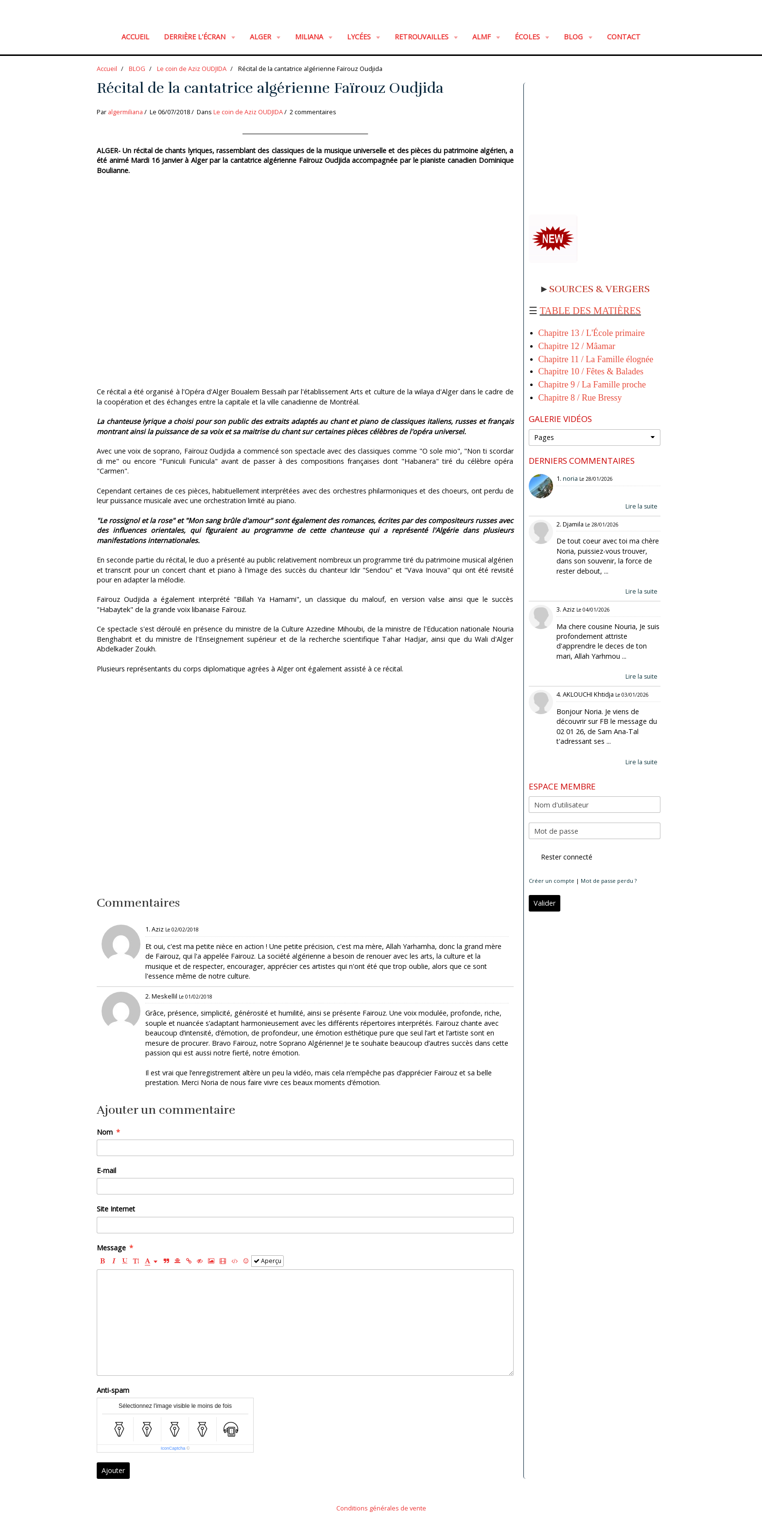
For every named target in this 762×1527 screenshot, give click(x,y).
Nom (105, 1132)
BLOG (574, 36)
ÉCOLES (528, 36)
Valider (544, 903)
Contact (624, 36)
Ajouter (113, 1470)
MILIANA (310, 36)
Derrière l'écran (195, 36)
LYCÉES (360, 36)
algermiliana (125, 111)
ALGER (261, 36)
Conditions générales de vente (381, 1508)
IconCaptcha (173, 1448)
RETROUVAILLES (422, 36)
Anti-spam (113, 1390)
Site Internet (116, 1208)
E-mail (106, 1170)
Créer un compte (551, 880)
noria (570, 478)
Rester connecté (560, 857)
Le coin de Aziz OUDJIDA (191, 68)
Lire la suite (641, 506)
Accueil (135, 36)
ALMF (482, 36)
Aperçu (267, 1261)
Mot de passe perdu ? (609, 880)
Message (111, 1247)
